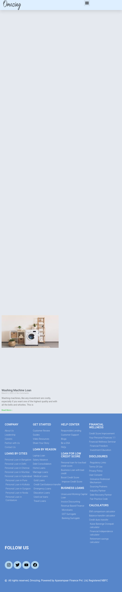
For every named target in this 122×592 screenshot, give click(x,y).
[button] (87, 3)
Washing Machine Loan (16, 390)
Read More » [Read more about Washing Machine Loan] (7, 410)
